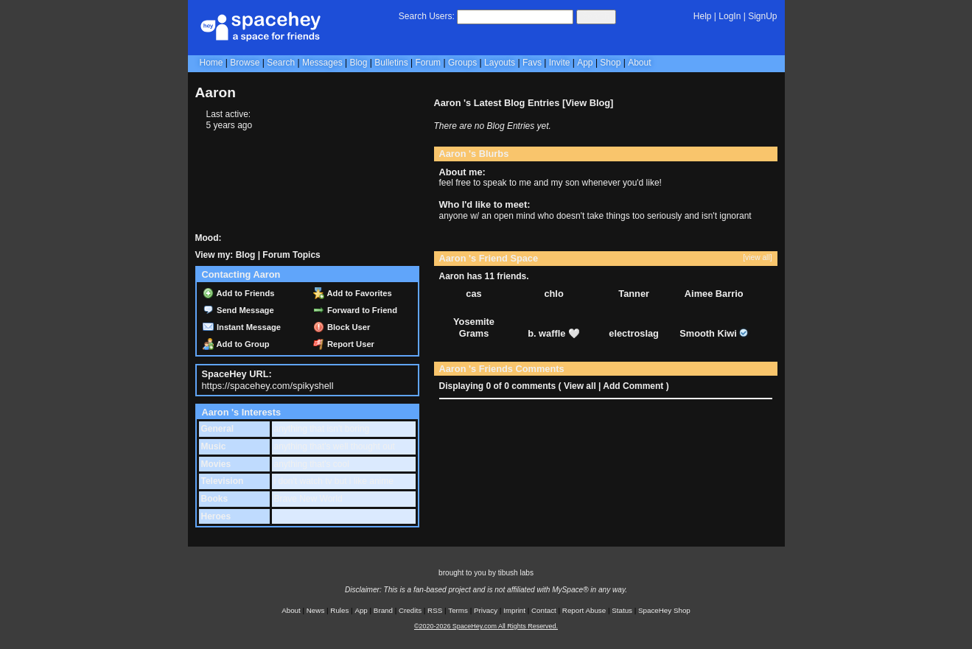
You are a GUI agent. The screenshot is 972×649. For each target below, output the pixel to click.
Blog (358, 62)
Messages (322, 62)
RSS (434, 610)
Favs (532, 62)
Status (622, 610)
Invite (559, 62)
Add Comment (633, 386)
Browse (244, 62)
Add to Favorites (352, 293)
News (316, 610)
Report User (343, 344)
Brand (383, 610)
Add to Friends (239, 293)
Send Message (238, 310)
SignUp (762, 16)
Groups (462, 62)
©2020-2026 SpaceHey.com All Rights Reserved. (486, 626)
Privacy (485, 610)
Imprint (514, 610)
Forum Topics (291, 255)
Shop (610, 62)
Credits (410, 610)
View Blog (587, 102)
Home (211, 62)
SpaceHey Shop (664, 610)
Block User (342, 327)
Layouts (499, 62)
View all (580, 386)
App (584, 62)
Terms (458, 610)
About (639, 62)
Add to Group (236, 344)
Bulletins (391, 62)
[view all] (757, 257)
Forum (428, 62)
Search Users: (427, 16)
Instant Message (242, 327)
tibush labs (516, 573)
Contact (543, 610)
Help (702, 16)
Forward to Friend (355, 310)
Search (596, 16)
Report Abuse (584, 610)
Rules (339, 610)
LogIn (729, 16)
